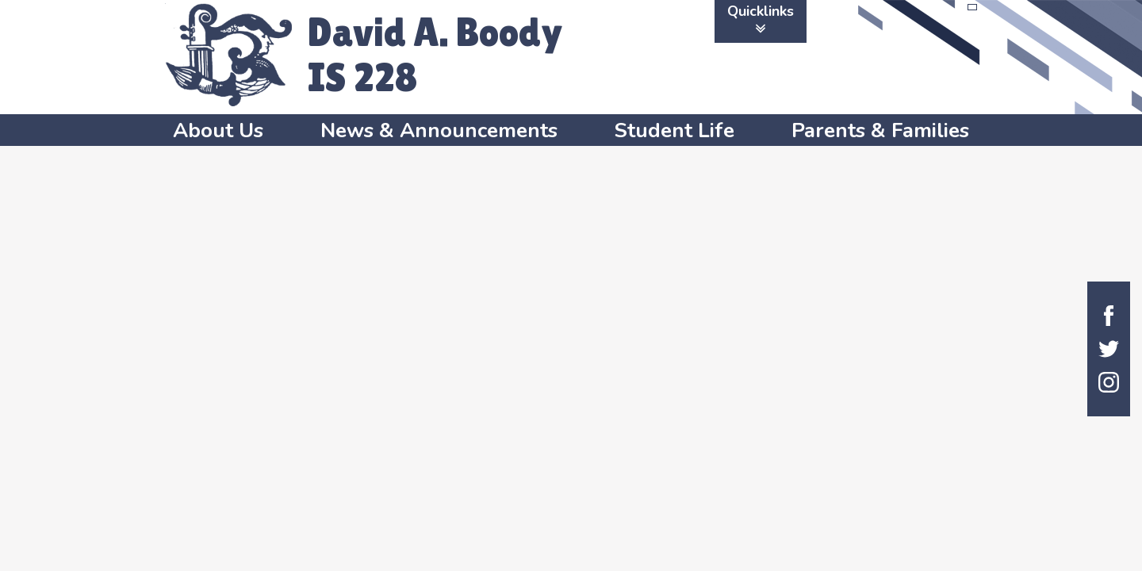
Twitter (1108, 349)
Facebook (1108, 315)
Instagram (1108, 382)
